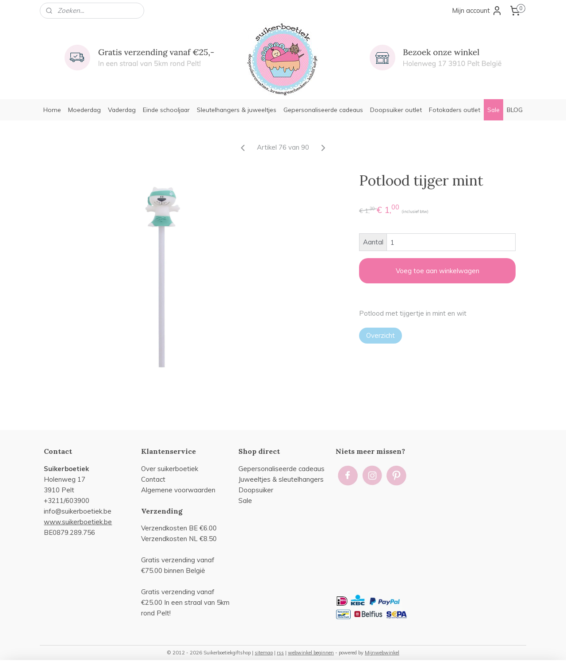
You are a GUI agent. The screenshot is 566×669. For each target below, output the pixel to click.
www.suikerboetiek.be (78, 522)
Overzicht (380, 335)
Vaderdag (122, 109)
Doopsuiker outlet (396, 109)
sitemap (264, 653)
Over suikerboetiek (169, 468)
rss (280, 653)
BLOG (515, 109)
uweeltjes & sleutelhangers (282, 479)
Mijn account (477, 10)
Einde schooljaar (166, 109)
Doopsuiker (255, 490)
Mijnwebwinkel (382, 653)
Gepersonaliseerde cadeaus (323, 109)
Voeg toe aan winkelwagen (437, 271)
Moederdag (84, 109)
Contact (153, 479)
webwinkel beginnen (311, 653)
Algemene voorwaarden (178, 490)
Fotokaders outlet (454, 109)
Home (52, 109)
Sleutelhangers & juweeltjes (236, 109)
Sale (493, 109)
